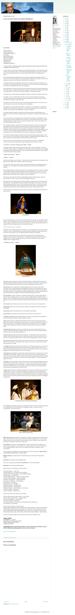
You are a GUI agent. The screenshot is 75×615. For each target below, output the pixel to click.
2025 (66, 20)
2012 (66, 102)
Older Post (45, 601)
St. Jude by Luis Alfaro (68, 58)
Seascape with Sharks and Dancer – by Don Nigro (68, 71)
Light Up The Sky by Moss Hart (68, 54)
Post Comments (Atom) (13, 603)
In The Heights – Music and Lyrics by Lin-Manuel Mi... (68, 49)
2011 (66, 104)
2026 (66, 18)
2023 (66, 23)
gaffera (39, 612)
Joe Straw (56, 25)
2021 (66, 27)
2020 (66, 28)
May (67, 93)
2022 (66, 25)
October (67, 83)
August (67, 87)
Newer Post (6, 601)
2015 (66, 37)
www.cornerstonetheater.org (9, 531)
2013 (66, 41)
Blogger (48, 612)
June (67, 91)
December (68, 42)
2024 (66, 21)
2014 (66, 39)
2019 (66, 30)
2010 (66, 106)
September (68, 85)
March (67, 96)
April (67, 95)
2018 (66, 32)
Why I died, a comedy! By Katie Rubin (68, 66)
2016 (66, 36)
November (68, 44)
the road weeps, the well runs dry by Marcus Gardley (68, 78)
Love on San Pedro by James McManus (68, 62)
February (68, 98)
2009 (66, 107)
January (67, 100)
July (67, 89)
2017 (66, 34)
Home (26, 601)
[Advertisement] (25, 589)
